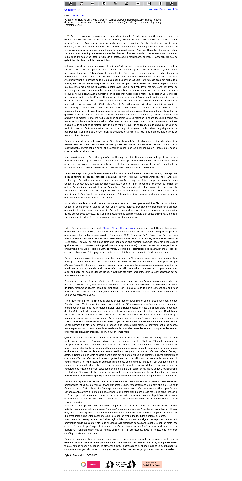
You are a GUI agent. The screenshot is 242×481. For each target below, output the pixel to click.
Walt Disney (160, 9)
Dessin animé (80, 15)
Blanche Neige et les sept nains (119, 228)
